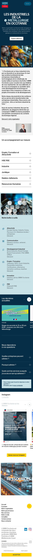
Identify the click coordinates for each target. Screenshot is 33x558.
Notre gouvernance (7, 511)
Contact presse (6, 519)
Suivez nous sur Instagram (16, 455)
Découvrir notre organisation (11, 119)
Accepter (16, 555)
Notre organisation (7, 508)
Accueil (3, 504)
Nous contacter (6, 521)
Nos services (5, 513)
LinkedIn (5, 397)
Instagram (6, 395)
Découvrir (10, 236)
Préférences (9, 551)
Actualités (4, 517)
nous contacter (18, 385)
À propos (4, 506)
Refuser (24, 551)
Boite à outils (5, 515)
